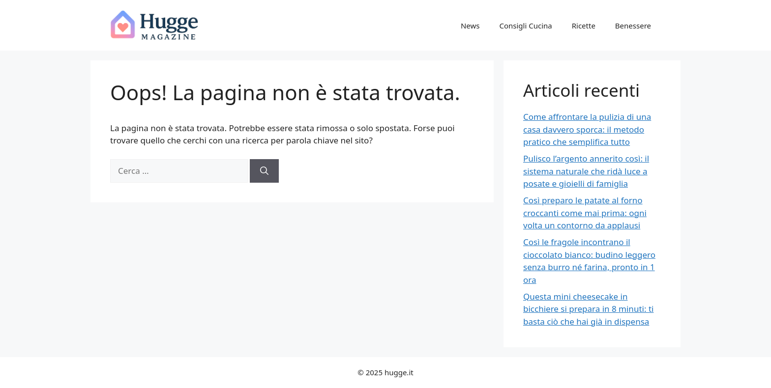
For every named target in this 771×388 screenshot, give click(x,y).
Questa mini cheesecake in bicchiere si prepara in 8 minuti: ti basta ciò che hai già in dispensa (588, 309)
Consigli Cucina (525, 25)
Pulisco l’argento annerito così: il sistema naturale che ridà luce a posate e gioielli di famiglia (586, 171)
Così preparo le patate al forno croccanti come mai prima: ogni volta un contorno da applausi (585, 212)
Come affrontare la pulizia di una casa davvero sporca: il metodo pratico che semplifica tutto (587, 129)
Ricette (583, 25)
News (470, 25)
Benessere (633, 25)
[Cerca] (264, 171)
